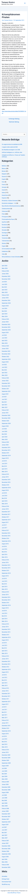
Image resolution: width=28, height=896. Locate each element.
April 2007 (4, 835)
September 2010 (6, 731)
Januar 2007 (5, 843)
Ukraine (4, 243)
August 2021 (5, 394)
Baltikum (4, 166)
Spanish (4, 235)
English (4, 179)
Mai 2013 (4, 648)
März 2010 (5, 747)
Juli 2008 (4, 795)
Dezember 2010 (6, 725)
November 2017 (6, 514)
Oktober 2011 (5, 699)
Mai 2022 (4, 370)
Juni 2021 (4, 399)
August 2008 (5, 792)
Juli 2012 (4, 675)
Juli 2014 (4, 610)
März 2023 (5, 343)
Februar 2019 (5, 474)
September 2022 (6, 359)
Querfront (4, 222)
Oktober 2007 (5, 819)
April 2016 (4, 554)
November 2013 (6, 632)
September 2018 (6, 487)
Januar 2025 (5, 297)
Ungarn (4, 246)
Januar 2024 (5, 322)
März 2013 (5, 653)
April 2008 (4, 803)
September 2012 (6, 669)
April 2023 (4, 340)
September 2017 (6, 519)
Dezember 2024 (6, 300)
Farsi (3, 182)
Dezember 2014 (6, 597)
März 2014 (5, 621)
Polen (3, 214)
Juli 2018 (4, 493)
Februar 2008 (5, 808)
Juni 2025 (4, 284)
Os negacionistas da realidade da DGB (12, 144)
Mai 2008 (4, 800)
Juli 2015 (4, 578)
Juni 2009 (4, 771)
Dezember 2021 (6, 383)
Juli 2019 (4, 461)
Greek (3, 190)
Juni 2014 (4, 613)
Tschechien (5, 238)
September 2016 (6, 541)
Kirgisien (4, 198)
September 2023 (6, 330)
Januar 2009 (5, 784)
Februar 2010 (5, 749)
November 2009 (6, 757)
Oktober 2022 (5, 356)
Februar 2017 (5, 530)
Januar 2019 (5, 477)
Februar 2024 (5, 319)
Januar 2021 (5, 412)
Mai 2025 (4, 287)
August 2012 (5, 672)
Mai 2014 (4, 616)
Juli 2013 (4, 642)
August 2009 (5, 765)
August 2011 (5, 704)
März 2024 (5, 316)
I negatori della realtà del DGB (10, 147)
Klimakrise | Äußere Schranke (9, 200)
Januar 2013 (5, 658)
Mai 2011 (4, 712)
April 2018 (4, 501)
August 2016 (5, 543)
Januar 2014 (5, 626)
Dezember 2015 (6, 565)
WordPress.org (6, 884)
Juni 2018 (4, 495)
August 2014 (5, 608)
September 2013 (6, 637)
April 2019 (4, 469)
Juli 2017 (4, 525)
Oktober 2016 (5, 538)
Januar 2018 (5, 509)
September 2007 (6, 822)
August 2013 (5, 640)
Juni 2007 (4, 830)
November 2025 (6, 279)
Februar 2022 (5, 378)
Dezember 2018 (6, 479)
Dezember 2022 (6, 351)
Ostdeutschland (6, 208)
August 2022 (5, 362)
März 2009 (5, 779)
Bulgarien (4, 174)
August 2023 (5, 332)
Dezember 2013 (6, 629)
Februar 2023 (5, 346)
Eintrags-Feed (5, 879)
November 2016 (6, 535)
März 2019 (5, 471)
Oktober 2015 (5, 570)
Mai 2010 (4, 741)
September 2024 (6, 303)
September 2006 (6, 854)
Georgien (4, 187)
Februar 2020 (5, 442)
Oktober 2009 (5, 760)
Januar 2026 (5, 273)
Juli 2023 (4, 335)
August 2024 (5, 305)
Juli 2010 (4, 736)
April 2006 (4, 859)
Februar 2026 (5, 271)
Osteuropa (4, 211)
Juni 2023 (4, 338)
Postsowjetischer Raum (8, 219)
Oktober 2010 (5, 728)
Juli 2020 (4, 429)
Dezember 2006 (6, 846)
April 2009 (4, 776)
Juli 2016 (4, 546)
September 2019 (6, 455)
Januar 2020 (5, 445)
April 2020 (4, 437)
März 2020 (5, 439)
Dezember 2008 (6, 787)
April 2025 (4, 289)
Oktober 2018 (5, 485)
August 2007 (5, 824)
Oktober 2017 (5, 517)
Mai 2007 (4, 832)
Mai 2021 (4, 402)
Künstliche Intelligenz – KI (9, 203)
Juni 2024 (4, 308)
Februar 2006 (5, 864)
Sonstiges (4, 232)
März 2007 (5, 838)
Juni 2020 (4, 431)
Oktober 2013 (5, 634)
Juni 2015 (4, 581)
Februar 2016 (5, 560)
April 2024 (4, 314)
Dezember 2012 (6, 661)
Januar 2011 (5, 723)
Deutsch (4, 176)
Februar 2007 (5, 840)
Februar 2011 (5, 720)
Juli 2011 (4, 707)
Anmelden (4, 876)
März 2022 (5, 375)
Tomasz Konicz (8, 2)
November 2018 (6, 482)
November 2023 (6, 327)
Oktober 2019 (5, 453)
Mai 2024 (4, 311)
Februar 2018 (5, 506)
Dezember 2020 (6, 415)
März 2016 (5, 557)
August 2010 (5, 733)
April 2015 (4, 586)
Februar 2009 (5, 781)
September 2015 (6, 573)
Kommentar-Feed (6, 881)
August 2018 (5, 490)
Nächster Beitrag (14, 122)
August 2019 (5, 458)
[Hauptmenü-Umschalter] (25, 3)
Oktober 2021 (5, 388)
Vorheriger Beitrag (14, 118)
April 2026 (4, 265)
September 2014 (6, 605)
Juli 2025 (4, 281)
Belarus (4, 168)
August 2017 (5, 522)
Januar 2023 (5, 348)
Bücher (4, 171)
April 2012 (4, 683)
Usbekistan (5, 251)
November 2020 (6, 418)
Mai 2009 (4, 773)
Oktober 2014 (5, 602)
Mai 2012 (4, 680)
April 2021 (4, 404)
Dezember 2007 (6, 814)
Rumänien (4, 224)
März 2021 (5, 407)
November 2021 (6, 386)
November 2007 (6, 816)
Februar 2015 (5, 592)
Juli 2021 (4, 396)
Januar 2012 (5, 691)
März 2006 (5, 862)
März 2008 (5, 806)
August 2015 (5, 576)
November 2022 (6, 354)
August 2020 (5, 426)
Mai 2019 (4, 466)
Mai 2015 (4, 584)
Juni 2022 (4, 367)
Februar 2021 (5, 410)
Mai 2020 (4, 434)
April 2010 (4, 744)
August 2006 (5, 856)
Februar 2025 (5, 295)
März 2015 (5, 589)
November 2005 (6, 867)
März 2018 (5, 503)
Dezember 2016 (6, 533)
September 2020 (6, 423)
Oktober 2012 (5, 667)
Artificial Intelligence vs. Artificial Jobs (12, 152)
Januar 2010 (5, 752)
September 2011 (6, 701)
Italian (3, 192)
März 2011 (5, 717)
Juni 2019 (4, 463)
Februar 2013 (5, 656)
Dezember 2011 (6, 693)
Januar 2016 (5, 562)
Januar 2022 (5, 380)
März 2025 (5, 292)
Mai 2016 (4, 552)
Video (3, 254)
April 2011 (4, 715)
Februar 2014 (5, 624)
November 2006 (6, 848)
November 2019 (6, 450)
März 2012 (5, 685)
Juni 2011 (4, 709)
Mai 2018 (4, 498)
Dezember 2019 (6, 447)
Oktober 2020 (5, 420)
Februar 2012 (5, 688)
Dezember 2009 (6, 755)
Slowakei (4, 230)
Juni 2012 (4, 677)
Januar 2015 (5, 594)
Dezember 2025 (6, 276)
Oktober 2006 (5, 851)
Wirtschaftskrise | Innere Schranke (11, 256)
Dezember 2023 (6, 324)
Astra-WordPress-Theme (14, 892)
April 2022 (4, 372)
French (3, 184)
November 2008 (6, 790)
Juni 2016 (4, 549)
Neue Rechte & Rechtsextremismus (11, 206)
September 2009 (6, 763)
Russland (4, 227)
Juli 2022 (4, 364)
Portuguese (5, 216)
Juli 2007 (4, 827)
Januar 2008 (5, 811)
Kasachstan (5, 195)
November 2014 (6, 600)
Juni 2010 (4, 739)
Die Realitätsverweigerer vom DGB (11, 149)
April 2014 (4, 618)
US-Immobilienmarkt (7, 248)
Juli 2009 (4, 768)
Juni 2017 (4, 527)
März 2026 (5, 268)
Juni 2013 (4, 645)
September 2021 (6, 391)
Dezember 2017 (6, 511)
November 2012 (6, 664)
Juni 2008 (4, 798)
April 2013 (4, 650)
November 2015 (6, 568)
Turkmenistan (5, 240)
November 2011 (6, 696)
